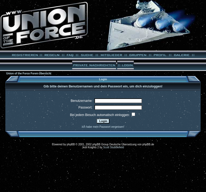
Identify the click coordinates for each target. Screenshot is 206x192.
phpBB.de (148, 144)
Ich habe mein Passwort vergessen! (103, 126)
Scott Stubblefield (113, 147)
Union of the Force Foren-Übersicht (28, 73)
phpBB (71, 144)
